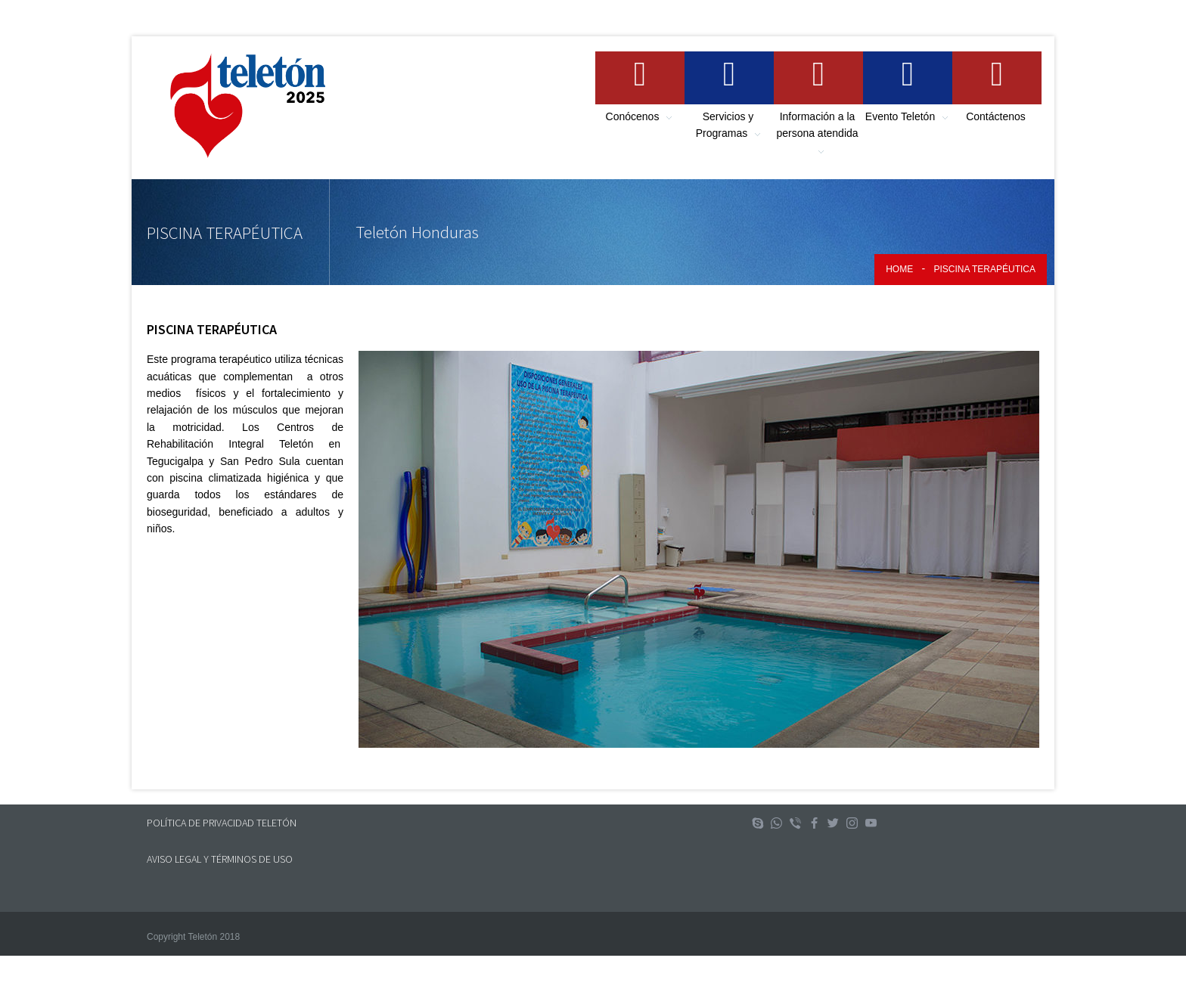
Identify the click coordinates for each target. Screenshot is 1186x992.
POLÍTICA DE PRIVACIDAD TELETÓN (221, 822)
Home (899, 269)
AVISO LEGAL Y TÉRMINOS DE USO (220, 859)
